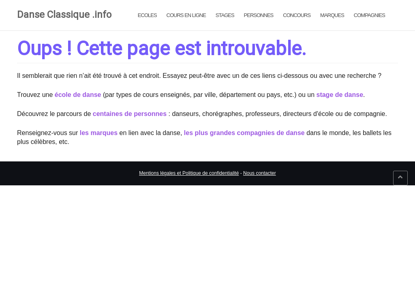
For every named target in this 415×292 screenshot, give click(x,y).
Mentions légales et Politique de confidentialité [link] (189, 173)
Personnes (259, 15)
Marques (332, 15)
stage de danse (339, 94)
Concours (296, 15)
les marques (99, 132)
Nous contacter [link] (259, 173)
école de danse (78, 94)
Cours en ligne (186, 15)
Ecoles (147, 15)
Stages (225, 15)
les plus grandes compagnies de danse (244, 132)
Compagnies (369, 15)
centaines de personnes (130, 113)
